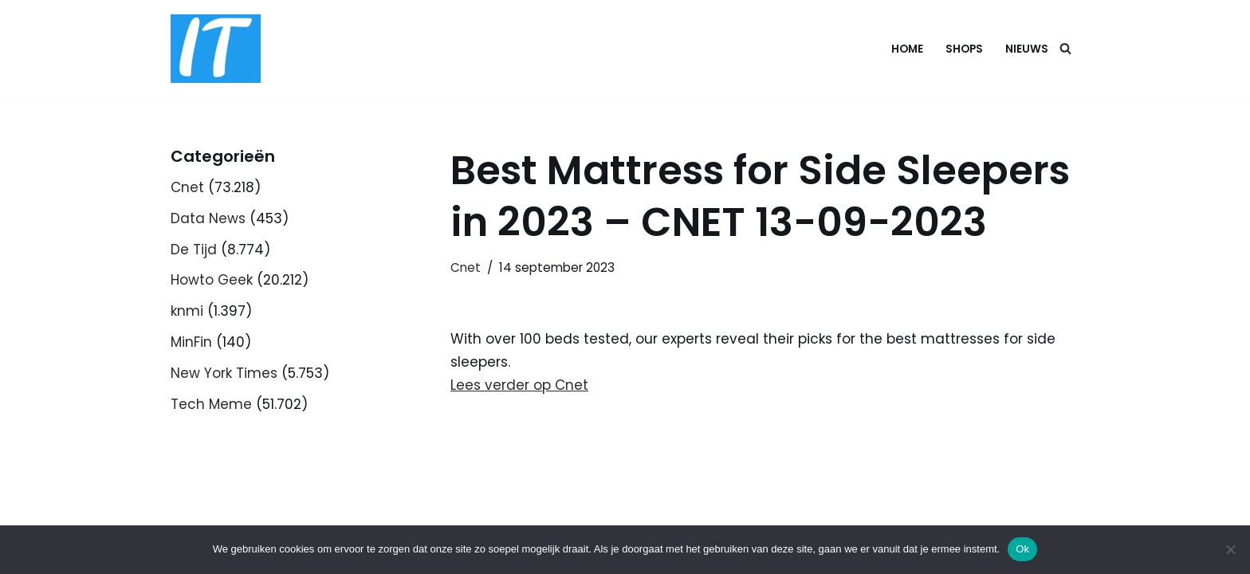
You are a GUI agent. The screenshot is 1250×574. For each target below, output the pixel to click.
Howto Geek (212, 279)
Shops (964, 49)
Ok (1022, 549)
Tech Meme (211, 404)
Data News (208, 218)
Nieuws (1026, 49)
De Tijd (194, 249)
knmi (187, 310)
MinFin (191, 342)
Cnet (187, 187)
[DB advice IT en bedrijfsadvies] (216, 48)
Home (907, 49)
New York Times (224, 373)
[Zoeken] (1065, 48)
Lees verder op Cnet (519, 385)
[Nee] (1230, 549)
